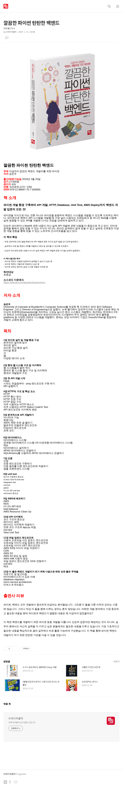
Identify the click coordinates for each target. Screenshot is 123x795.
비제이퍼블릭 (15, 718)
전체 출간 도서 (9, 28)
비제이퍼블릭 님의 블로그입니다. (22, 722)
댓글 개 (7, 704)
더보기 (116, 661)
